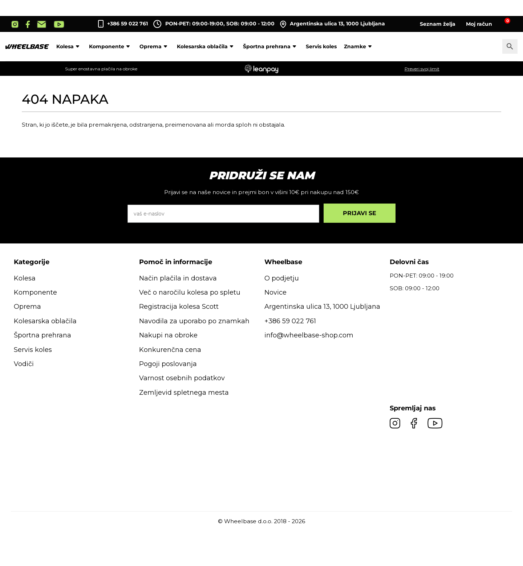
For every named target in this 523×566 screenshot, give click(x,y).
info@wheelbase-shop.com (308, 335)
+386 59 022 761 (127, 23)
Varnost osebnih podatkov (182, 378)
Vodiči (24, 364)
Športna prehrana (271, 46)
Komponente (110, 46)
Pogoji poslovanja (168, 364)
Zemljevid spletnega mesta (184, 393)
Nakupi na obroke (168, 335)
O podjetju (281, 278)
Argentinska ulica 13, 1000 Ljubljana (332, 24)
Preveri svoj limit (422, 68)
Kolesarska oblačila (206, 46)
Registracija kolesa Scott (179, 307)
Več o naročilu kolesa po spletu (189, 292)
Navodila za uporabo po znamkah (194, 321)
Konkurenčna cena (170, 350)
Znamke (359, 46)
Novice (275, 292)
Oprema (154, 46)
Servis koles (321, 46)
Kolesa (69, 46)
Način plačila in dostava (178, 278)
